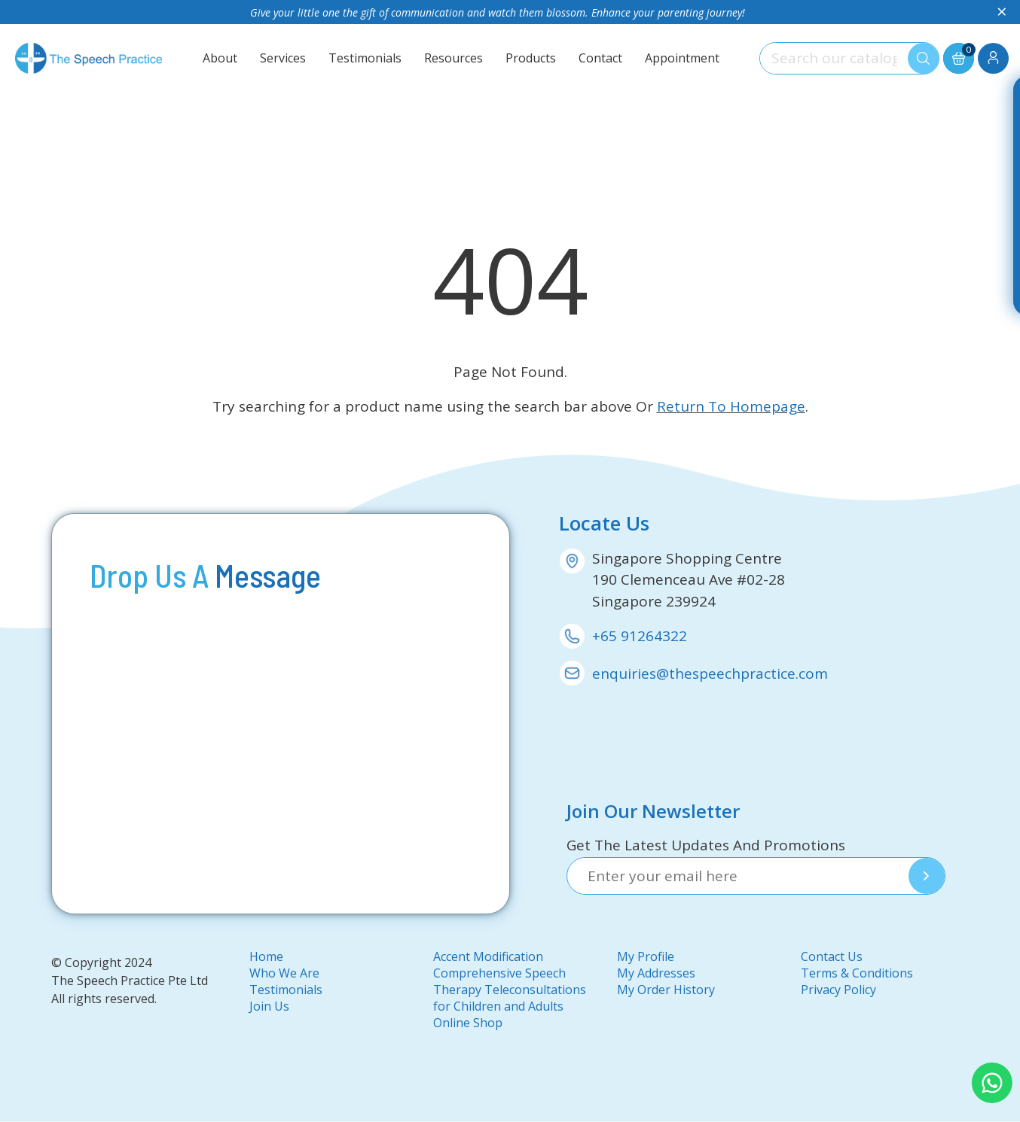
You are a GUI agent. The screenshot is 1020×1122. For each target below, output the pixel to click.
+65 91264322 (639, 636)
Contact (600, 58)
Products (530, 58)
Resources (453, 58)
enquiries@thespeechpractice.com (710, 673)
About (220, 58)
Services (283, 58)
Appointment (682, 58)
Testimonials (365, 58)
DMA (81, 1012)
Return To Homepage (731, 406)
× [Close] (1002, 12)
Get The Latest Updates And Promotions (705, 845)
